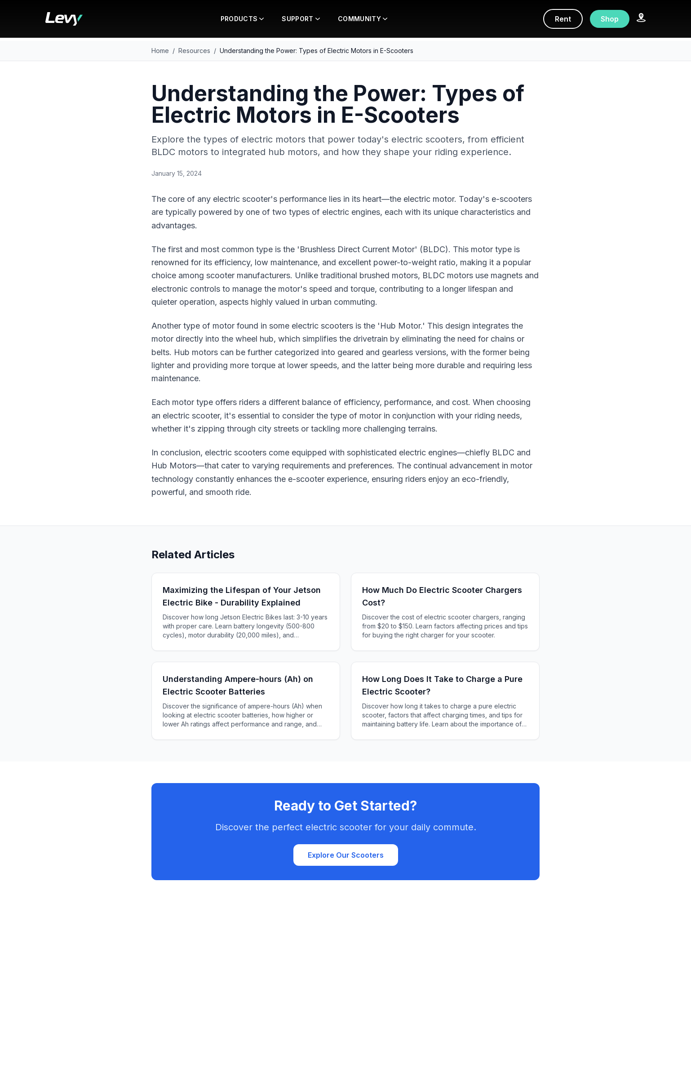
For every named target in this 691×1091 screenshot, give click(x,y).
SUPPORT (300, 18)
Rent (563, 18)
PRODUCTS (242, 18)
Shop (610, 18)
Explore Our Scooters (346, 855)
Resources (194, 50)
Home (160, 50)
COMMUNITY (362, 18)
